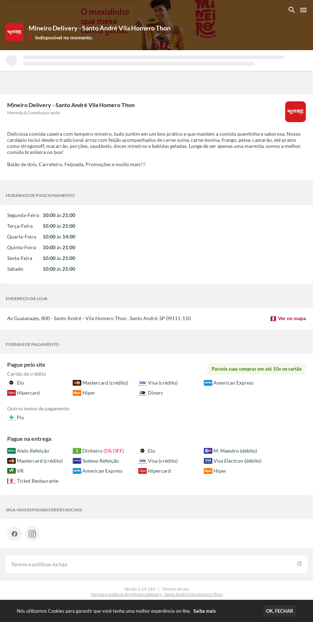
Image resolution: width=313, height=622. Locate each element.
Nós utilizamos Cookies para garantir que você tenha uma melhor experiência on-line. (116, 611)
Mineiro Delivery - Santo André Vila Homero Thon (99, 28)
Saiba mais (204, 611)
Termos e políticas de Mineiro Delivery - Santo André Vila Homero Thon (157, 594)
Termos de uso (175, 589)
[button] (61, 37)
